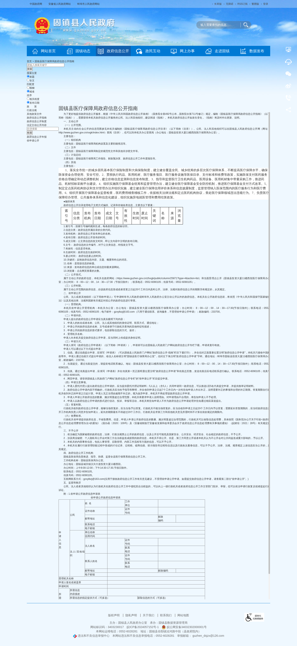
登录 (265, 3)
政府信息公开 (113, 51)
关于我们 (149, 615)
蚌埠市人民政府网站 (88, 3)
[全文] (28, 80)
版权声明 (114, 615)
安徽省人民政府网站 (59, 3)
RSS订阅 (242, 3)
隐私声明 (131, 615)
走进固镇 (217, 51)
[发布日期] (28, 102)
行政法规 (32, 110)
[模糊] (28, 87)
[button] (218, 3)
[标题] (28, 76)
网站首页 (44, 51)
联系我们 (166, 615)
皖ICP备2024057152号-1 (143, 627)
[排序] (28, 98)
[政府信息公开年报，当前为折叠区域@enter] (37, 136)
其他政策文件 (34, 114)
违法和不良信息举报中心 (91, 635)
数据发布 (252, 51)
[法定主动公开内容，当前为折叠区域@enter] (37, 125)
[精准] (28, 91)
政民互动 (148, 51)
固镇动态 (78, 51)
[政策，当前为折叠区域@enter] (32, 106)
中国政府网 (36, 3)
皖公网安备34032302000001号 (184, 627)
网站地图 (183, 615)
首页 (29, 61)
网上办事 (183, 51)
